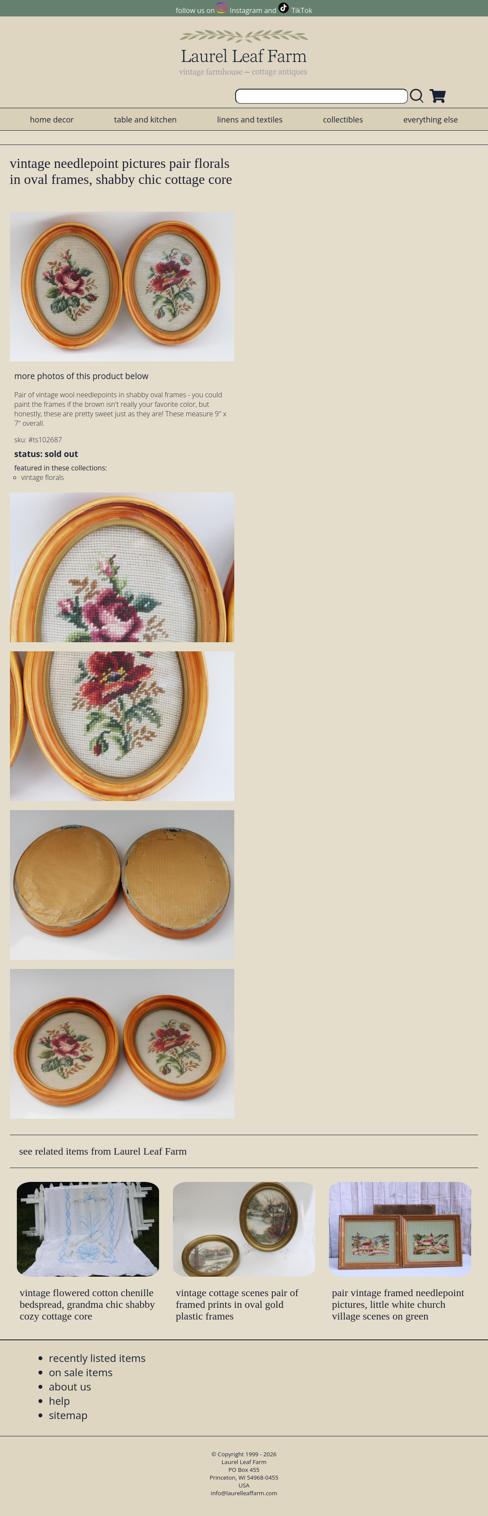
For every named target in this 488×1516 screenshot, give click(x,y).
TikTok (301, 10)
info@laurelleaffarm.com (244, 1493)
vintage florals (42, 477)
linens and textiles (249, 119)
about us (70, 1386)
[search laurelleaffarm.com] (419, 96)
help (59, 1401)
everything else (430, 119)
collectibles (343, 119)
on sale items (81, 1372)
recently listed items (97, 1358)
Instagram (246, 10)
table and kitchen (145, 119)
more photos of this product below (81, 376)
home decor (51, 119)
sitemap (68, 1415)
